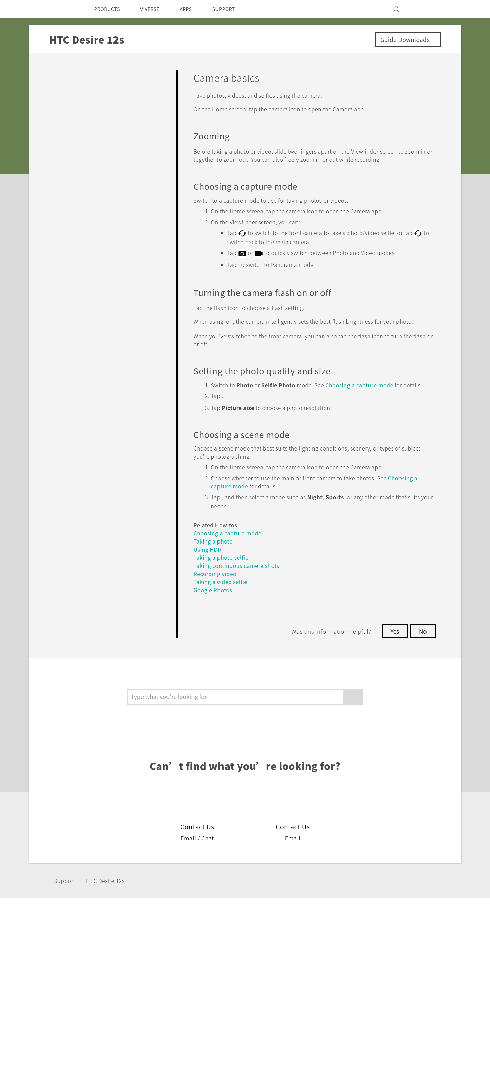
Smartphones (197, 976)
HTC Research (252, 976)
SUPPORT (235, 9)
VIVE (186, 1003)
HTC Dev (245, 967)
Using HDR (209, 570)
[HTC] (66, 9)
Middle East (83, 982)
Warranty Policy (310, 976)
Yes (393, 652)
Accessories (195, 985)
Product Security (371, 994)
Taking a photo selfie (223, 578)
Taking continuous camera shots (240, 586)
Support (66, 902)
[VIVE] (423, 9)
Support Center (309, 967)
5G (183, 967)
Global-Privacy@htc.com (397, 1068)
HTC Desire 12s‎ (111, 902)
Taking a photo (215, 562)
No (422, 652)
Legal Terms (417, 1051)
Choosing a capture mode (374, 399)
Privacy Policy (367, 985)
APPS (194, 9)
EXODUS (191, 994)
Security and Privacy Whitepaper (391, 1013)
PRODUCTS (109, 9)
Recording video (217, 594)
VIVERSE (155, 9)
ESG (355, 967)
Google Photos (215, 610)
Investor (360, 976)
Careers (359, 1003)
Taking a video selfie (222, 602)
